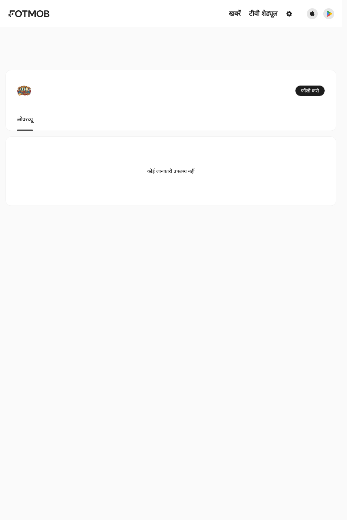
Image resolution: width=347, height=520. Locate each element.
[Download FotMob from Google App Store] (328, 13)
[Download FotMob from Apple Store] (312, 13)
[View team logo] (24, 91)
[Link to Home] (29, 13)
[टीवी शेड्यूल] (263, 14)
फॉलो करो (310, 90)
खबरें (235, 14)
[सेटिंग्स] (289, 13)
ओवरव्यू (25, 120)
